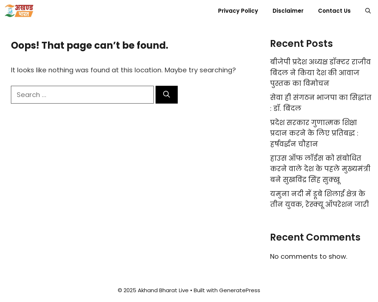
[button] (368, 11)
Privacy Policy (238, 11)
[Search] (167, 95)
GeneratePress (239, 290)
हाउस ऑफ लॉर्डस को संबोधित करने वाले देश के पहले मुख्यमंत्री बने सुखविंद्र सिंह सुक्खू (320, 169)
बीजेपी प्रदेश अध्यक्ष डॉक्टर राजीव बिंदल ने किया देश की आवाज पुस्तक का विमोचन (320, 72)
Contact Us (334, 11)
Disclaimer (288, 11)
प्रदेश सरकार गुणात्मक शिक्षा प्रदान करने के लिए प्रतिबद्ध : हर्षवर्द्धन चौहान (314, 133)
